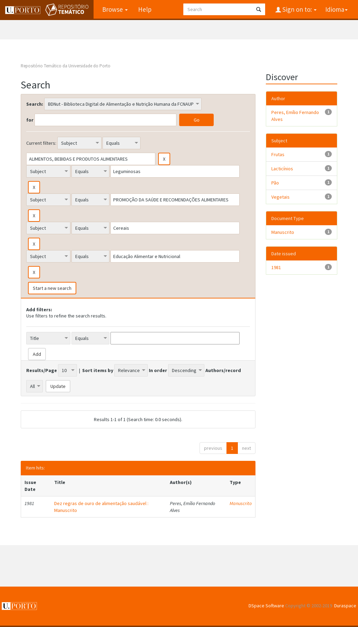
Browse (115, 9)
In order (158, 370)
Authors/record (223, 370)
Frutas (277, 154)
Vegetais (280, 197)
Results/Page (41, 370)
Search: (34, 104)
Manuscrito (241, 503)
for (29, 120)
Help (145, 9)
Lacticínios (282, 168)
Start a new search (52, 288)
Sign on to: (299, 9)
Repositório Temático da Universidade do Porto (65, 66)
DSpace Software (266, 605)
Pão (275, 183)
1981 (276, 267)
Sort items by (97, 370)
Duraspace (345, 605)
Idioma (336, 9)
